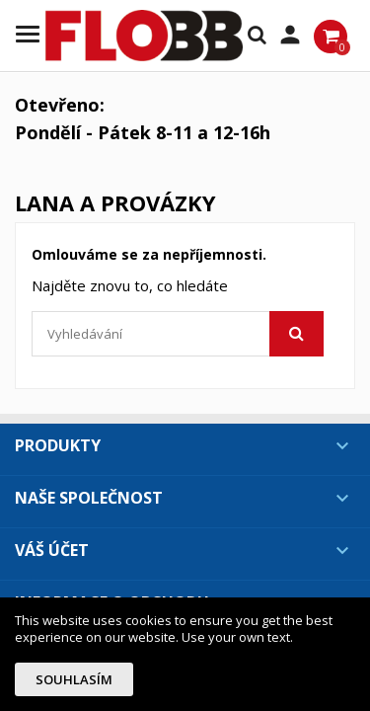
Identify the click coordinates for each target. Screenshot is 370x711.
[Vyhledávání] (178, 333)
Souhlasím (74, 679)
